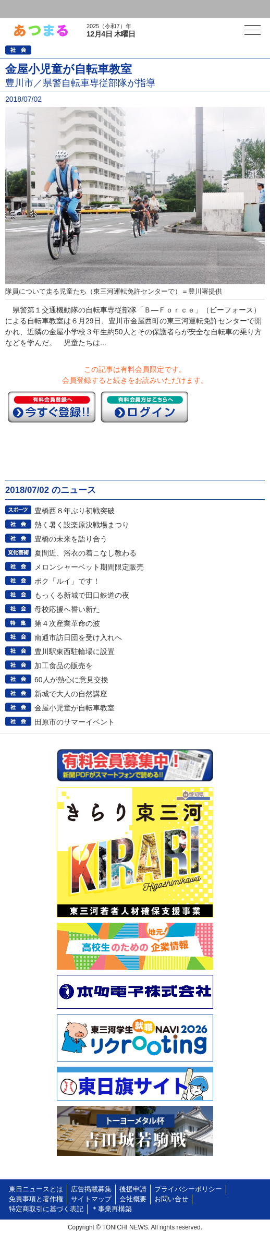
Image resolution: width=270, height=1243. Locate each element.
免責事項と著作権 (36, 1199)
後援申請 (132, 1189)
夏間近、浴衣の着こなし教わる (85, 553)
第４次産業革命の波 (67, 623)
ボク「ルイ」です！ (67, 581)
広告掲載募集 (91, 1189)
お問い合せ (171, 1199)
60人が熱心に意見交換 (71, 679)
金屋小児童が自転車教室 (74, 708)
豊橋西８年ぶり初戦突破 (74, 510)
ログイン (29, 9)
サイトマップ (91, 1199)
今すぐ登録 (51, 407)
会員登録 (80, 9)
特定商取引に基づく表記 (46, 1209)
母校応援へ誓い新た (67, 609)
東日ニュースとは (36, 1189)
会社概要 (132, 1199)
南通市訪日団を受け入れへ (78, 637)
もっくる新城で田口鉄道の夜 (81, 595)
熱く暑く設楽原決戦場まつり (81, 525)
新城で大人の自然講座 (70, 694)
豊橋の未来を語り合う (70, 539)
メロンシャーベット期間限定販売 (89, 567)
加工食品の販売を (63, 665)
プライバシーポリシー (188, 1189)
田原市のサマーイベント (74, 722)
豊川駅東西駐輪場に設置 (74, 651)
